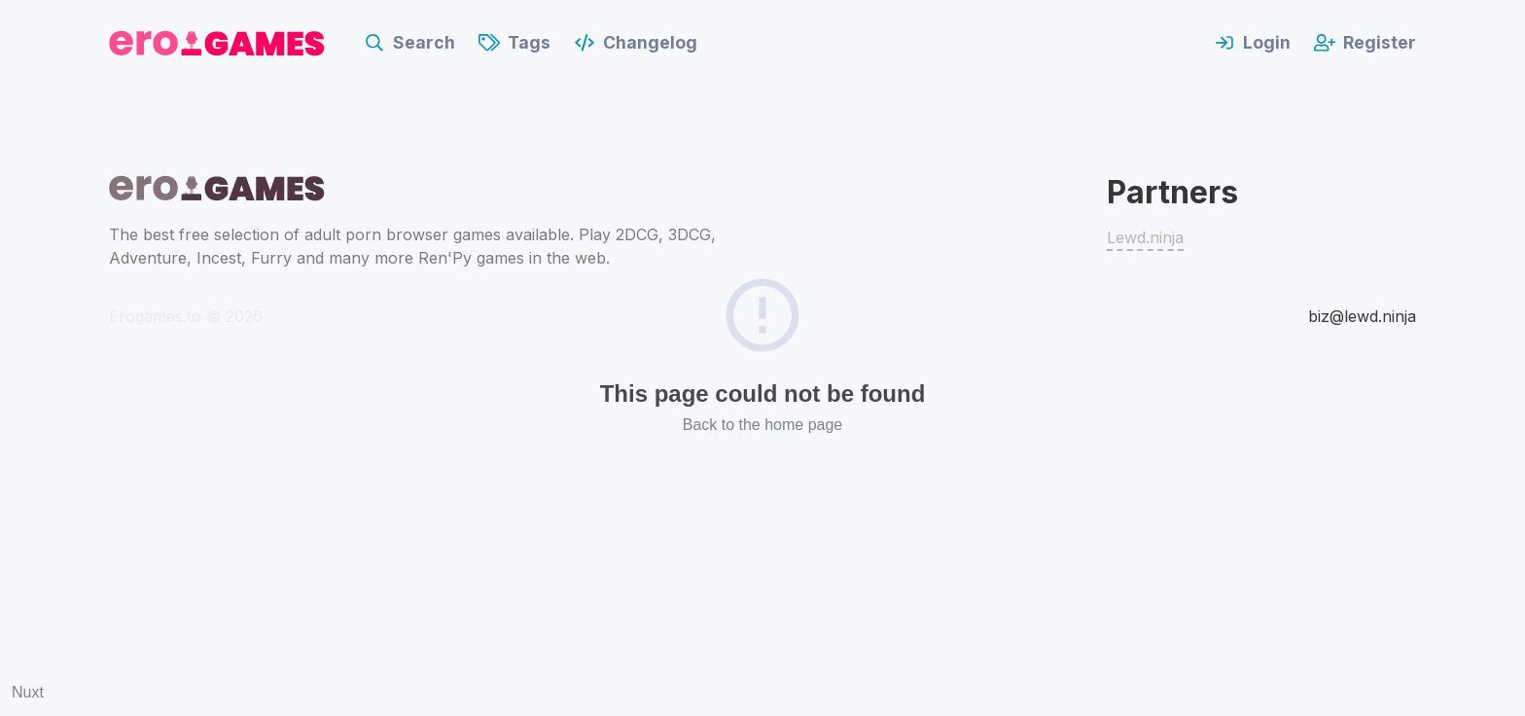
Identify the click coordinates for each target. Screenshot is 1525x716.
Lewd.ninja (1145, 237)
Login (1252, 42)
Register (1365, 42)
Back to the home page (763, 424)
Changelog (635, 42)
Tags (514, 42)
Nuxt (28, 692)
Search (409, 42)
